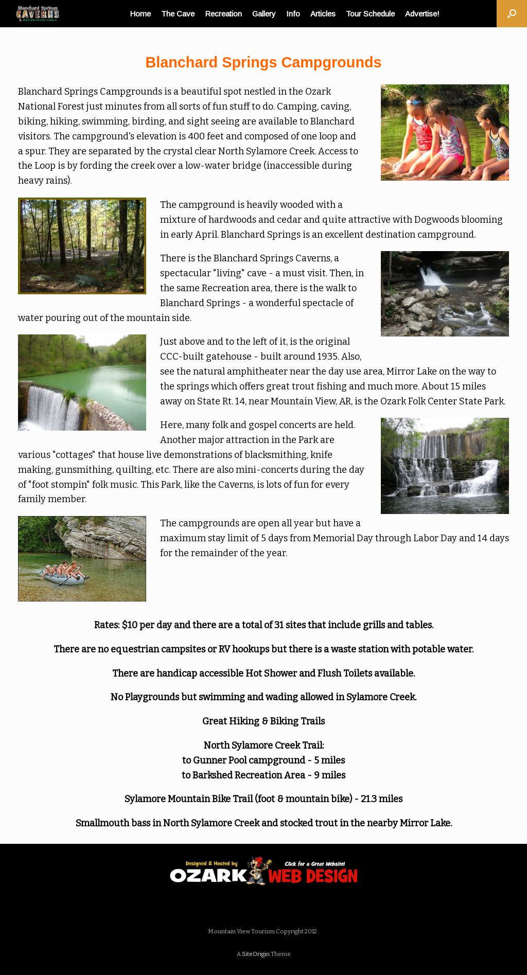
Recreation (223, 13)
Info (293, 13)
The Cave (178, 13)
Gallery (264, 13)
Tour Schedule (370, 13)
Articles (323, 13)
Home (140, 13)
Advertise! (422, 13)
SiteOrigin (256, 954)
